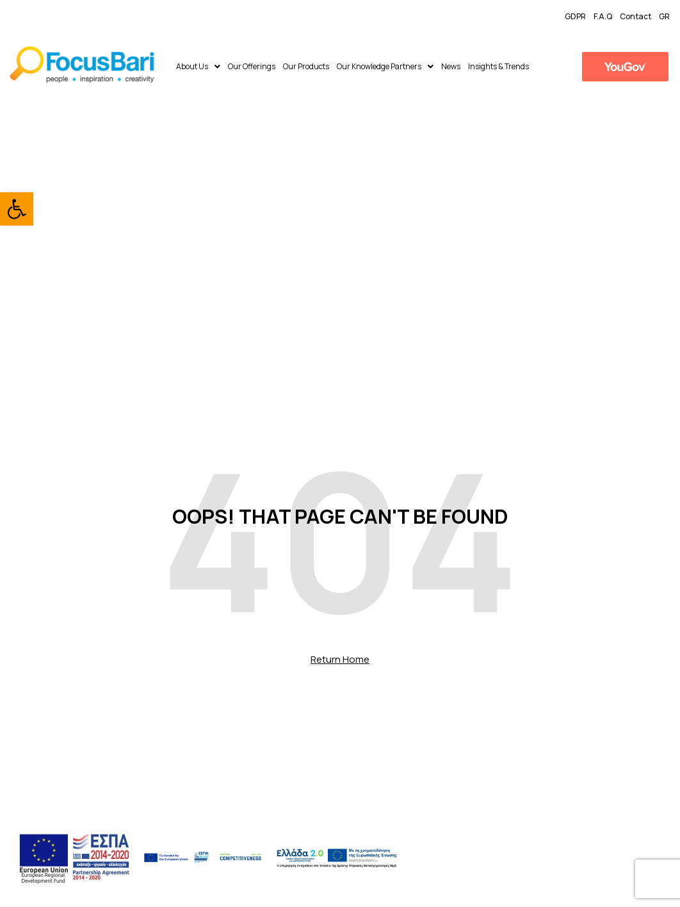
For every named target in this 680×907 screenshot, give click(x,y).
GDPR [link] (575, 16)
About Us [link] (198, 66)
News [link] (450, 66)
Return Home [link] (340, 659)
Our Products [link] (306, 66)
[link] (16, 209)
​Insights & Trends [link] (498, 66)
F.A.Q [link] (603, 16)
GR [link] (664, 16)
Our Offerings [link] (251, 66)
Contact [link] (635, 16)
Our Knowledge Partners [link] (385, 66)
